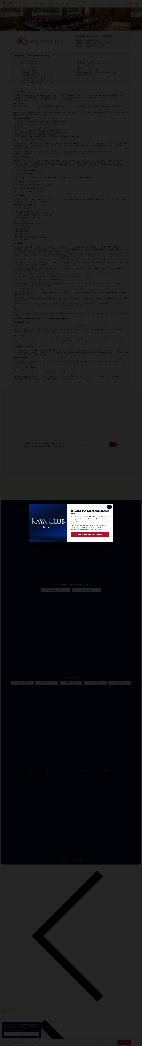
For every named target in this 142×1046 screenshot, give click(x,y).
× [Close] (109, 507)
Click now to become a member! (90, 535)
